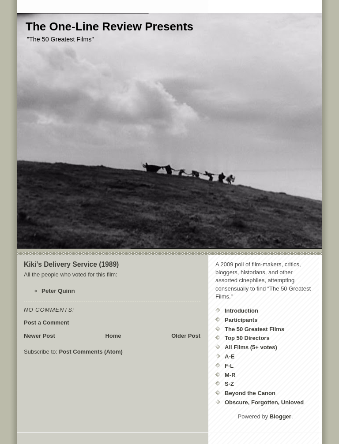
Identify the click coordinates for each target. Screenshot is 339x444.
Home (113, 335)
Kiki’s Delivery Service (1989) (71, 264)
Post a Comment (46, 322)
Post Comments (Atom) (91, 351)
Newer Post (39, 335)
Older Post (185, 335)
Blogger (280, 416)
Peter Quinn (58, 290)
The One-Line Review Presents (109, 26)
